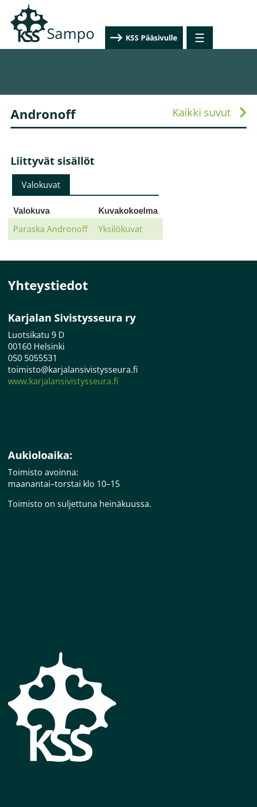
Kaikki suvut (201, 112)
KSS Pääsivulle (195, 38)
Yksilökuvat (120, 229)
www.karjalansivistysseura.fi (63, 381)
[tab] (41, 184)
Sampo (71, 33)
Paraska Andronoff (50, 229)
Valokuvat (41, 185)
